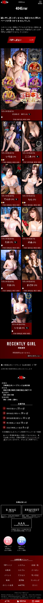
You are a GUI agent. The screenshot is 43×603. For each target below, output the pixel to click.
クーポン (35, 570)
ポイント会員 (8, 585)
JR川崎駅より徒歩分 (17, 422)
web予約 (21, 585)
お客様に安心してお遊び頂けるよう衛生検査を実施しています (21, 525)
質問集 (21, 580)
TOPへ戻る (15, 39)
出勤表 (8, 570)
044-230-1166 (8, 395)
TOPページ (8, 565)
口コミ (35, 585)
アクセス (21, 575)
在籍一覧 (35, 565)
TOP (2, 32)
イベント (7, 575)
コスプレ (21, 570)
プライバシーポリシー (21, 593)
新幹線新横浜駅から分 (18, 417)
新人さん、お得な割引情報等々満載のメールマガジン (11, 511)
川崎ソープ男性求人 (21, 543)
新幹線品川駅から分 (17, 413)
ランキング (35, 580)
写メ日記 (35, 575)
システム (21, 565)
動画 (8, 580)
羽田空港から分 (16, 408)
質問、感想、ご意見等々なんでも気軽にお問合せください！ (32, 511)
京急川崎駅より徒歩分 (18, 427)
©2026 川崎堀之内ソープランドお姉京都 (14, 595)
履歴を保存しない (34, 356)
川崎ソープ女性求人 (8, 543)
